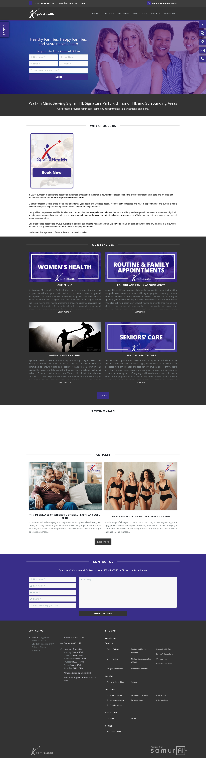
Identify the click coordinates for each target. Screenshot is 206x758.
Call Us (4, 29)
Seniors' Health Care (141, 355)
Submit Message (103, 613)
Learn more (65, 311)
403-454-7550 (47, 3)
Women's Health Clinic (65, 355)
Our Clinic (64, 285)
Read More (103, 541)
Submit (58, 76)
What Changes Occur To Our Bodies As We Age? (141, 516)
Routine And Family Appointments (141, 285)
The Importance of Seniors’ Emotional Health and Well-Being (65, 516)
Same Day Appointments (162, 3)
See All (103, 395)
